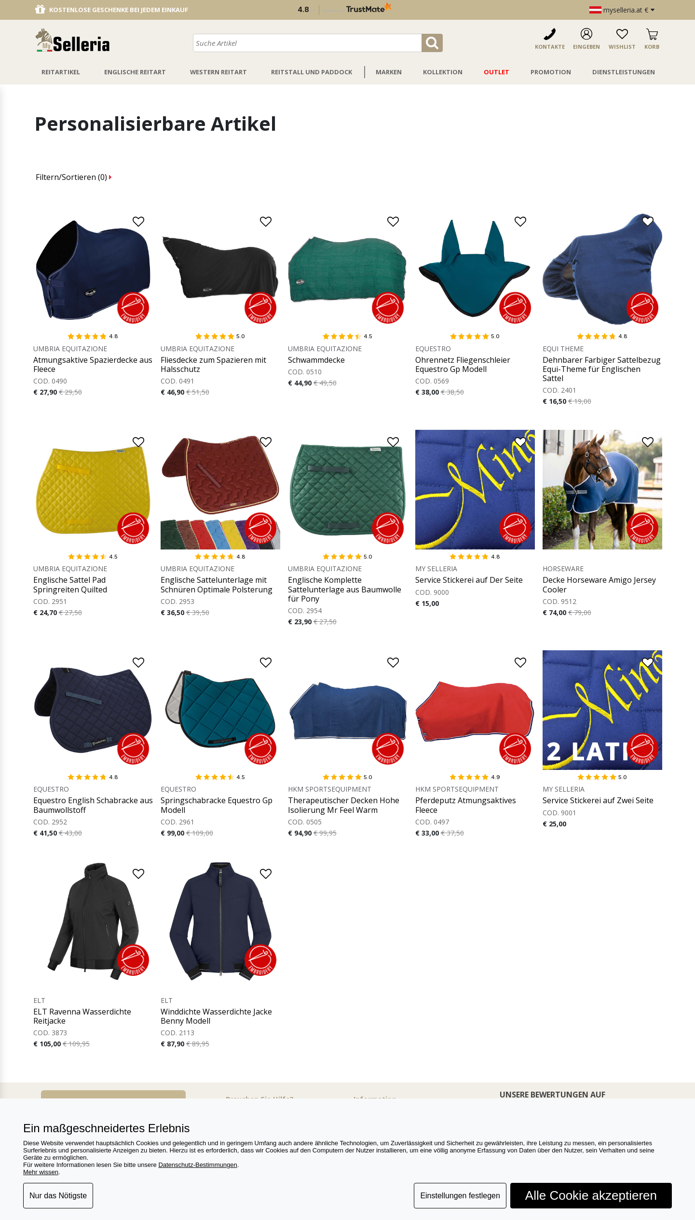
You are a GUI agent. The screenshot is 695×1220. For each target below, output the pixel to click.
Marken (389, 72)
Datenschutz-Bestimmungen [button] (197, 1164)
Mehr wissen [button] (40, 1172)
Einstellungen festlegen (460, 1196)
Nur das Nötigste (58, 1196)
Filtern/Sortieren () (74, 177)
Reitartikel (60, 72)
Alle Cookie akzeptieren (591, 1195)
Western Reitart (218, 72)
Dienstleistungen (623, 72)
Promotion (551, 72)
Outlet (496, 72)
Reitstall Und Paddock (311, 72)
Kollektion (443, 72)
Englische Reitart (135, 72)
